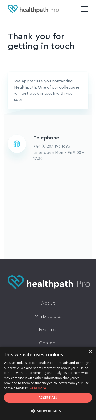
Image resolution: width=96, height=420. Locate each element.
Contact (48, 343)
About (48, 303)
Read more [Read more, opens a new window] (37, 388)
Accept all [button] (48, 397)
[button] (48, 411)
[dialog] (48, 383)
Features (48, 329)
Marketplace (48, 316)
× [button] (90, 352)
